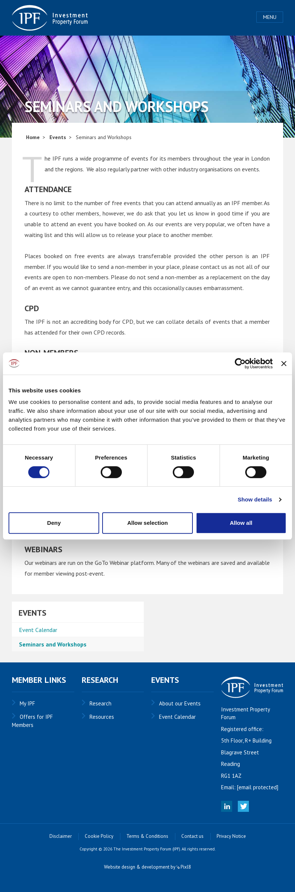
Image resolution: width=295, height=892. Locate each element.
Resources (102, 716)
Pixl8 (183, 867)
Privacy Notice (231, 836)
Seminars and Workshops (53, 644)
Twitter (243, 806)
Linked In (226, 806)
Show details (255, 499)
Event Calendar (38, 629)
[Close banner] (283, 363)
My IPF (27, 703)
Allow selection (147, 523)
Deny (54, 523)
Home (33, 137)
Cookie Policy (99, 836)
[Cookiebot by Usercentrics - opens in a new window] (240, 363)
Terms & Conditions (147, 836)
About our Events (180, 703)
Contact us (192, 836)
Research (100, 703)
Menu (269, 17)
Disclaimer (60, 836)
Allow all (241, 523)
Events (57, 137)
